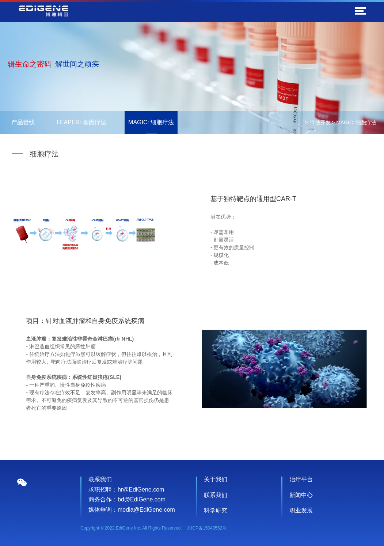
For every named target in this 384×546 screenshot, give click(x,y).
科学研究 (215, 510)
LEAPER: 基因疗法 (81, 122)
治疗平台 (301, 479)
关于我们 (215, 479)
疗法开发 (320, 122)
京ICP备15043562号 (207, 528)
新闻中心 (301, 495)
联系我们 (215, 495)
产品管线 (23, 122)
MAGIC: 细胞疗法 (151, 122)
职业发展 (301, 510)
